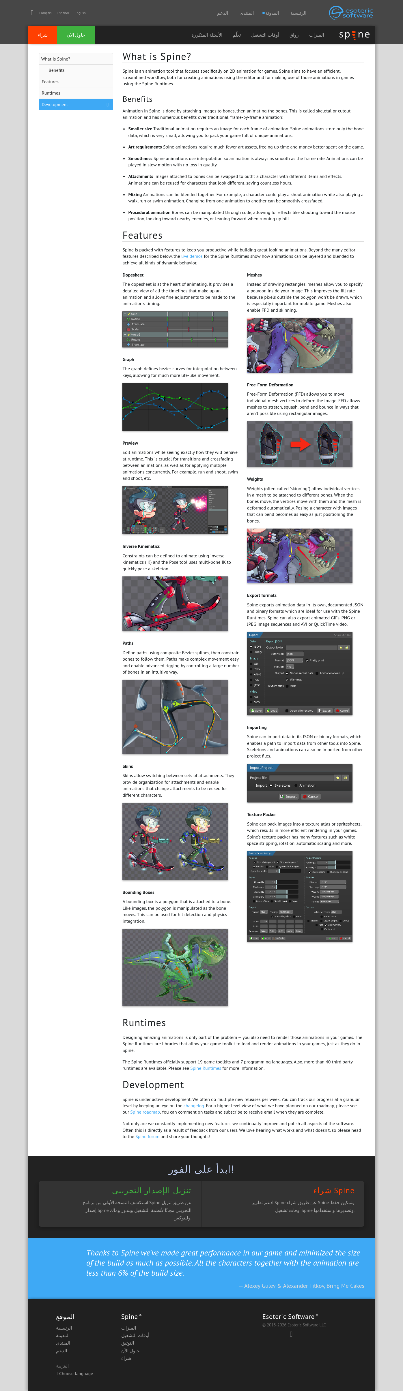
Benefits (56, 70)
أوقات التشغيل (265, 35)
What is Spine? (55, 59)
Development (55, 104)
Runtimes (51, 93)
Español (63, 13)
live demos (192, 256)
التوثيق (127, 1343)
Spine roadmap (145, 1112)
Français (45, 13)
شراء (43, 35)
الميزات (316, 35)
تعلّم (237, 35)
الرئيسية (298, 13)
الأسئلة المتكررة (206, 35)
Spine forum (147, 1136)
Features (50, 81)
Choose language (74, 1373)
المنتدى (247, 13)
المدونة (63, 1335)
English (80, 13)
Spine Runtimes (205, 1068)
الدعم (222, 13)
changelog (194, 1105)
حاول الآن (76, 35)
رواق (294, 35)
